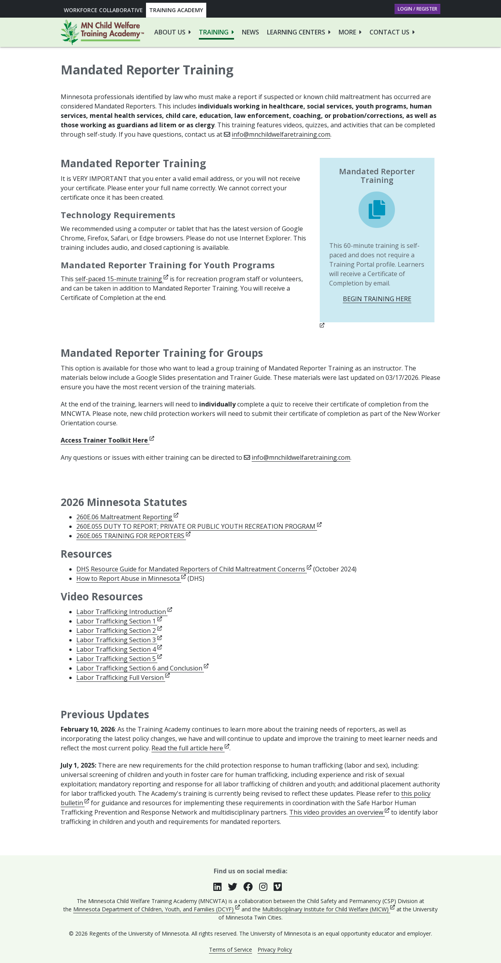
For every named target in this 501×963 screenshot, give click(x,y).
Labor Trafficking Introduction (124, 611)
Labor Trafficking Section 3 (119, 640)
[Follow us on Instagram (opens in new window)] (266, 887)
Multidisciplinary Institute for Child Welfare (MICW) (328, 909)
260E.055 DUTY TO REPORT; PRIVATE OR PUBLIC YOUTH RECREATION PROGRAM (199, 526)
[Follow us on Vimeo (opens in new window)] (281, 887)
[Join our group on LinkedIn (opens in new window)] (220, 887)
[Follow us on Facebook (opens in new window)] (251, 887)
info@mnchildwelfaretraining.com (281, 134)
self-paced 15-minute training (121, 279)
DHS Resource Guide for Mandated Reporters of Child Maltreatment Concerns (194, 569)
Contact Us (389, 32)
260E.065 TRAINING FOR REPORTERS (133, 535)
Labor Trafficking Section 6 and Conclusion (142, 668)
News (250, 32)
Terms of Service (230, 949)
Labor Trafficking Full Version (123, 677)
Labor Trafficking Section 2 (119, 630)
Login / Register (417, 8)
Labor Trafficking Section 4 (119, 649)
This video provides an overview (339, 812)
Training (214, 32)
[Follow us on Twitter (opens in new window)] (235, 887)
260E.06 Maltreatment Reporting (127, 517)
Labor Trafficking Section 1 (119, 621)
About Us (170, 32)
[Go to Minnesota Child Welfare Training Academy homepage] (102, 32)
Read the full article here (190, 748)
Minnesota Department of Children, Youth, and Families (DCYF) (156, 909)
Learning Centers (296, 32)
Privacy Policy (275, 949)
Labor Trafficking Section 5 (119, 658)
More (347, 32)
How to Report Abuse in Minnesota (131, 578)
